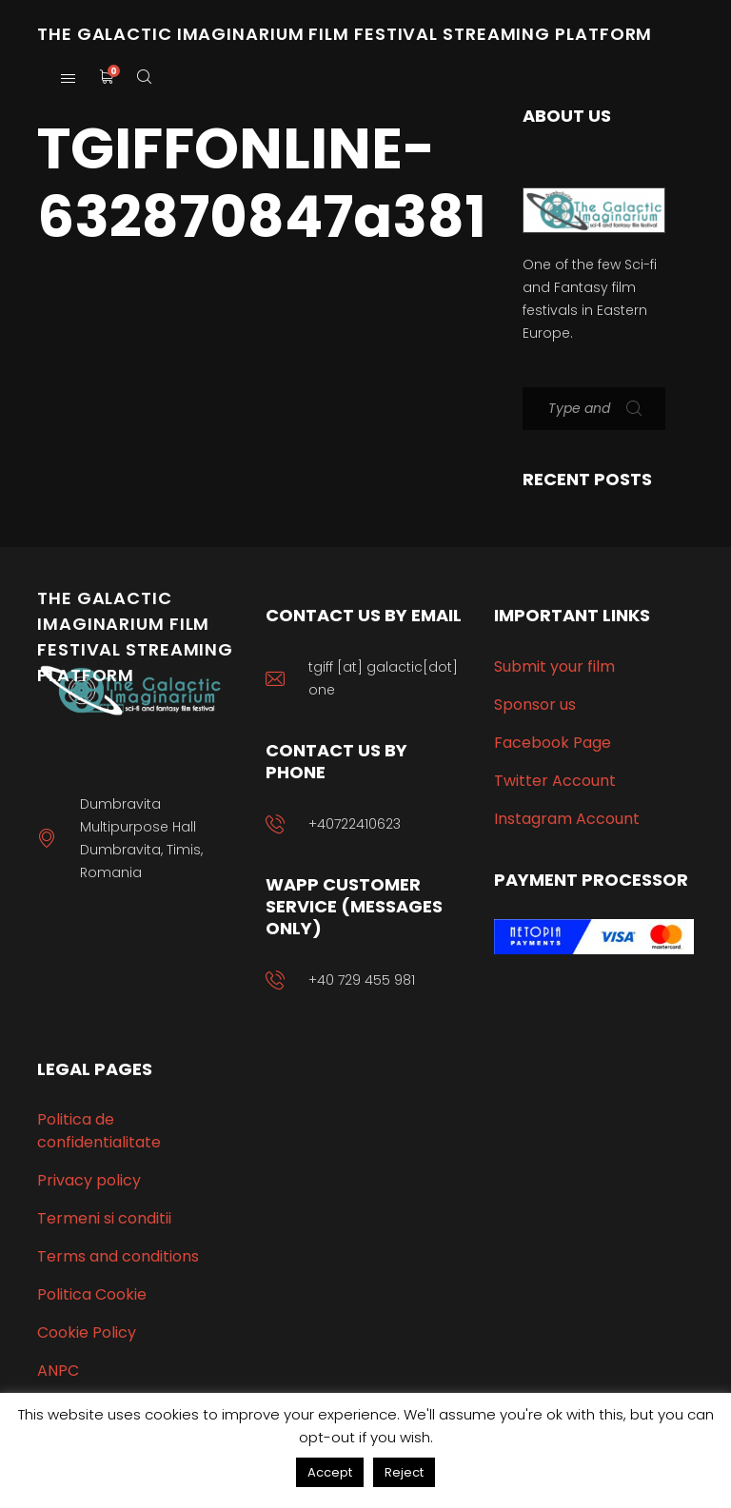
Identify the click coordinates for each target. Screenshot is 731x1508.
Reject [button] (404, 1472)
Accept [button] (329, 1472)
